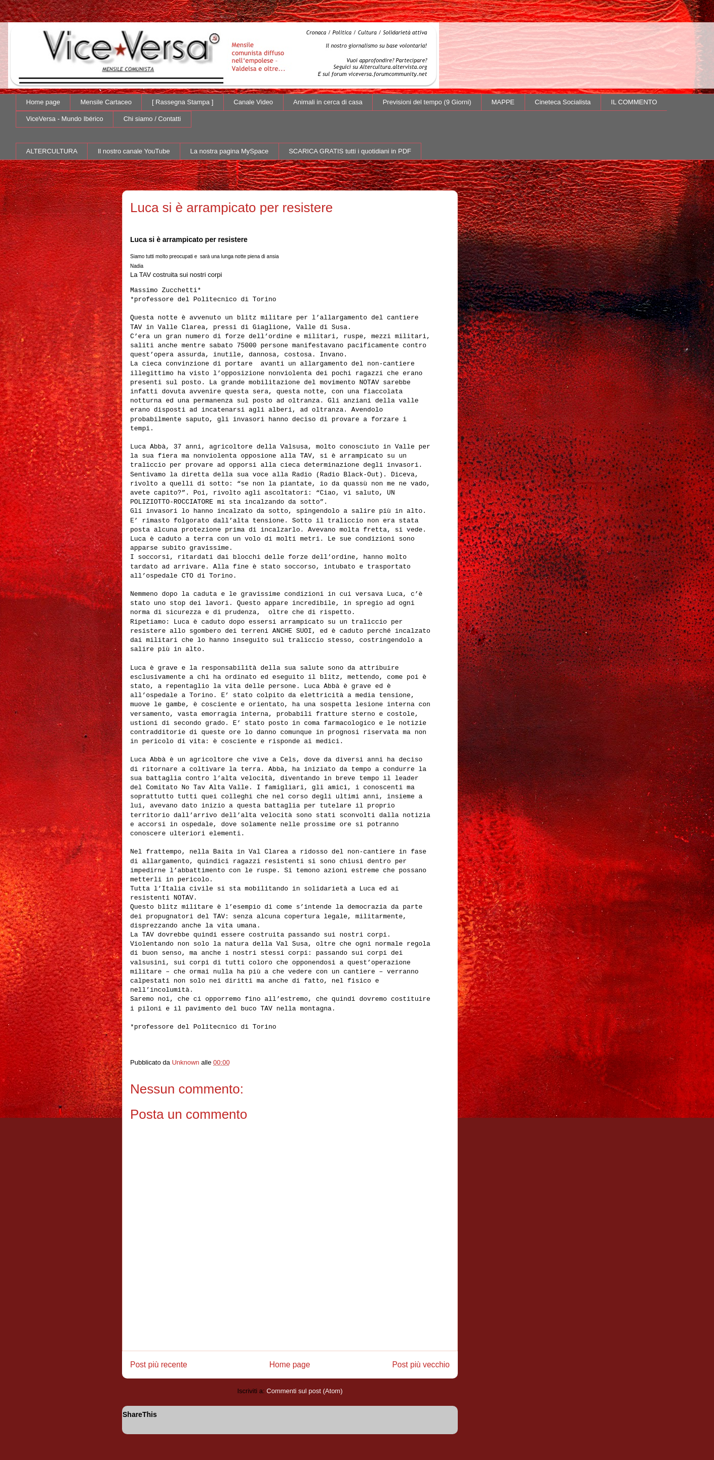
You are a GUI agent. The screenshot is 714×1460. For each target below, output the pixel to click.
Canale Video (253, 102)
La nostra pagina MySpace (229, 151)
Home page (43, 102)
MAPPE (503, 102)
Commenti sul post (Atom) (304, 1391)
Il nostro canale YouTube (134, 151)
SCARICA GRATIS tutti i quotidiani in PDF (350, 151)
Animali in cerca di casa (328, 102)
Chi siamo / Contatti (152, 119)
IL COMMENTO (634, 102)
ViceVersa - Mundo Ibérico (64, 119)
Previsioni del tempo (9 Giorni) (427, 102)
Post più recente (158, 1364)
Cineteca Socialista (563, 102)
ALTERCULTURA (51, 151)
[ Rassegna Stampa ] (182, 102)
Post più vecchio (421, 1364)
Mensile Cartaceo (106, 102)
